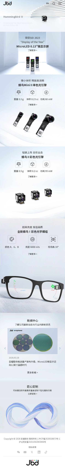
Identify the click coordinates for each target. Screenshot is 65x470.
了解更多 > (32, 50)
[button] (29, 29)
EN (47, 3)
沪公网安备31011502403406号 (32, 442)
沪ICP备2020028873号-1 (49, 439)
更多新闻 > (32, 372)
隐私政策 (32, 447)
